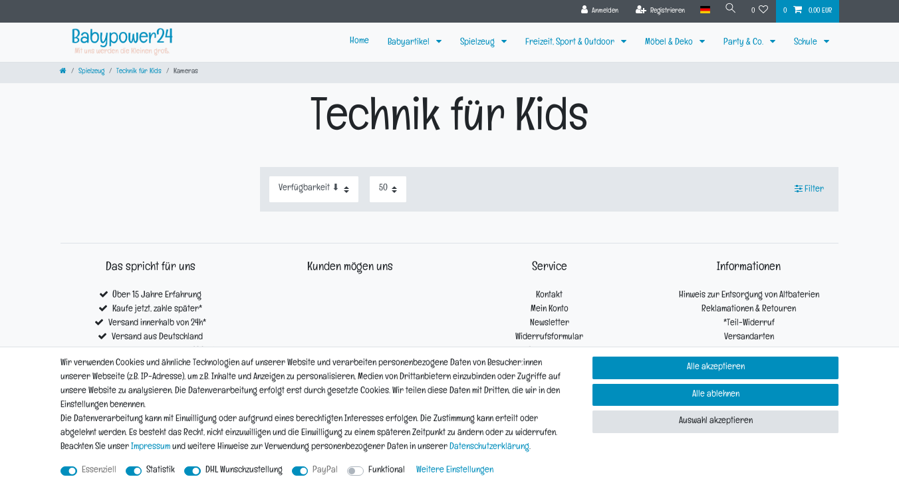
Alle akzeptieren (716, 368)
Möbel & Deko (670, 43)
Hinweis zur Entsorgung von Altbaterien (749, 296)
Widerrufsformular (549, 338)
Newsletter (549, 324)
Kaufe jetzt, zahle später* (157, 310)
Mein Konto (550, 310)
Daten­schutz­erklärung (489, 447)
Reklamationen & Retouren (749, 310)
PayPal (325, 471)
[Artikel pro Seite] (388, 189)
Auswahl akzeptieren (716, 421)
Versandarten (749, 338)
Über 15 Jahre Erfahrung (156, 296)
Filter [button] (810, 189)
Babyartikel (410, 43)
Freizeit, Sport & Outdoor (570, 43)
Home (359, 42)
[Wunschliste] (760, 11)
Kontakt (549, 296)
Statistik (160, 471)
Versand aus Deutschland (157, 338)
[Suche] (730, 10)
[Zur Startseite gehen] (63, 72)
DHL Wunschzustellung (244, 471)
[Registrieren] (660, 11)
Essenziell (99, 471)
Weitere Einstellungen (454, 471)
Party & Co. (744, 43)
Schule (806, 43)
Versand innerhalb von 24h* (157, 324)
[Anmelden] (600, 11)
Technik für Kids (139, 72)
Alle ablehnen (715, 395)
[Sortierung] (313, 189)
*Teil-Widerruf (749, 324)
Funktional (386, 471)
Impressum (150, 447)
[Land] (704, 10)
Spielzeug (478, 43)
